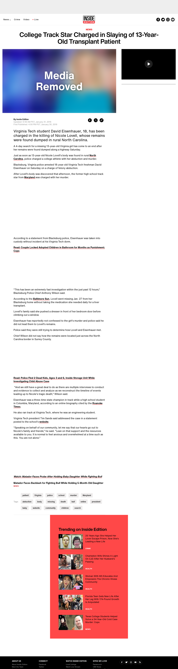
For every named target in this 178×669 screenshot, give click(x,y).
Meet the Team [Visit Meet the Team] (17, 667)
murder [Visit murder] (73, 495)
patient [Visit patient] (26, 495)
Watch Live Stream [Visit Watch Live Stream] (73, 667)
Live (36, 19)
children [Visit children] (65, 508)
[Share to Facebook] (90, 120)
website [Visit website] (36, 508)
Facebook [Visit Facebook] (42, 664)
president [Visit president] (96, 501)
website (43, 421)
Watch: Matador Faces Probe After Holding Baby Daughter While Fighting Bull (58, 476)
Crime (17, 19)
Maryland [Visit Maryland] (87, 495)
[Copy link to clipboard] (101, 120)
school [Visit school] (61, 495)
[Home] (89, 19)
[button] (149, 64)
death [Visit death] (63, 501)
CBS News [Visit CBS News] (97, 667)
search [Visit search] (78, 508)
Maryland (29, 177)
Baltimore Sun (41, 299)
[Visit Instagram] (131, 662)
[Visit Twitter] (126, 662)
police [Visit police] (50, 495)
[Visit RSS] (140, 662)
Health (88, 569)
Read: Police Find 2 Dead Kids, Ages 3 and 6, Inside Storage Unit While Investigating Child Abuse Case (54, 379)
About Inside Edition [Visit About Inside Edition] (19, 664)
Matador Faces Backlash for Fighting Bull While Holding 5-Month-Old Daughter (58, 483)
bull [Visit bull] (73, 501)
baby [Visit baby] (25, 508)
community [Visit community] (51, 508)
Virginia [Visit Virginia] (37, 495)
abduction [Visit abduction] (27, 501)
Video (26, 19)
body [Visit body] (39, 501)
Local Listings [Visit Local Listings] (71, 664)
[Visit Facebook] (122, 662)
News (6, 19)
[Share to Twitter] (96, 120)
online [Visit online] (83, 501)
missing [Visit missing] (51, 501)
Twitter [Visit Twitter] (41, 667)
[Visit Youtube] (135, 662)
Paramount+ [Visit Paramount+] (97, 664)
